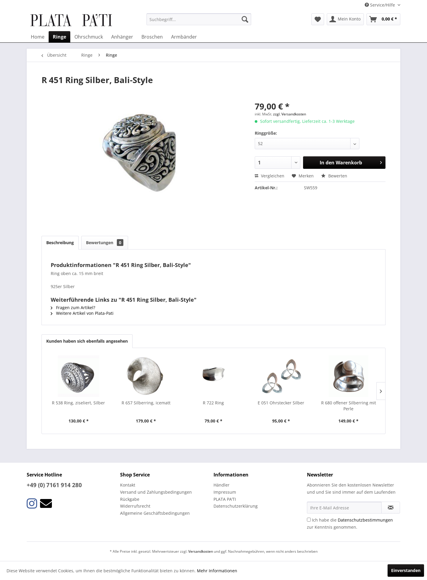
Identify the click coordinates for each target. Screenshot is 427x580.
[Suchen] (245, 19)
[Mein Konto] (345, 19)
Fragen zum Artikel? (73, 307)
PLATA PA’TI (225, 499)
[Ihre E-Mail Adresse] (344, 508)
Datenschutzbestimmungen (365, 520)
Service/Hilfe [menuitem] (380, 5)
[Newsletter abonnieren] (390, 508)
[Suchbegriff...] (198, 19)
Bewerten (334, 176)
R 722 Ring (213, 403)
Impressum (225, 492)
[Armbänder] (184, 36)
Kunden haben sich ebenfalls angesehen (87, 341)
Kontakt (127, 485)
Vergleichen (269, 176)
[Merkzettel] (317, 19)
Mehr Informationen (217, 570)
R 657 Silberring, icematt (146, 403)
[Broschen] (152, 36)
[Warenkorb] (383, 19)
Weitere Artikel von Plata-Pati (82, 313)
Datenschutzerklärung (236, 506)
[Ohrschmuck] (88, 36)
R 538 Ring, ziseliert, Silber (78, 403)
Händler (222, 485)
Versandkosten (200, 551)
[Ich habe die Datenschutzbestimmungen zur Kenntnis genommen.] (309, 520)
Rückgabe (129, 499)
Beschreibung (60, 242)
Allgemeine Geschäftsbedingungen (155, 513)
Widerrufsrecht (135, 506)
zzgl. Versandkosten (289, 114)
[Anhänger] (122, 36)
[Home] (38, 36)
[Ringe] (59, 36)
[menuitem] (198, 19)
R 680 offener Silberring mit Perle (348, 405)
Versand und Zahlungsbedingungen (156, 492)
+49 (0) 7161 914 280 (54, 485)
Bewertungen (104, 242)
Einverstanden (405, 570)
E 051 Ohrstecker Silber (281, 403)
